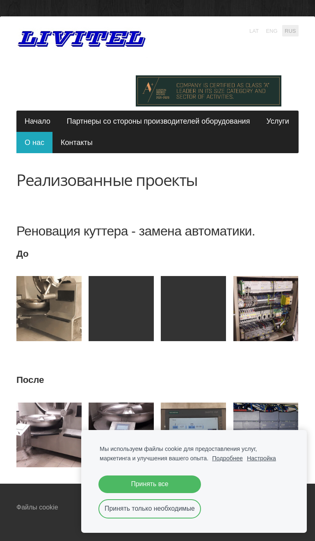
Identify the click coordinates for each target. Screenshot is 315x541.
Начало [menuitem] (37, 121)
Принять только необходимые (150, 508)
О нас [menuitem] (34, 142)
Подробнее (227, 458)
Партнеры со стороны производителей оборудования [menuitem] (158, 121)
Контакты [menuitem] (77, 142)
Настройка (261, 458)
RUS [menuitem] (290, 30)
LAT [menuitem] (254, 30)
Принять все (149, 483)
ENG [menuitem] (271, 30)
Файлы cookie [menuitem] (37, 507)
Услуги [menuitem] (277, 121)
